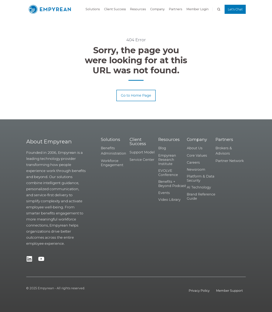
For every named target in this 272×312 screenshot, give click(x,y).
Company (157, 9)
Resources (138, 9)
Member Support (229, 290)
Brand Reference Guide (201, 196)
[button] (219, 9)
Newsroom (196, 169)
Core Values (197, 155)
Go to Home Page (136, 95)
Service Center (142, 160)
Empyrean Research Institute (167, 159)
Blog (162, 148)
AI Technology (199, 187)
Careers (193, 162)
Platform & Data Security (200, 178)
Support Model (142, 152)
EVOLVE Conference (168, 173)
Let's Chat (235, 9)
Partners (175, 9)
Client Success (115, 9)
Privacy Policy (199, 290)
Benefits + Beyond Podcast (172, 184)
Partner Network (230, 161)
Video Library (169, 200)
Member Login (197, 9)
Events (164, 193)
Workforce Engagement (112, 163)
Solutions (93, 9)
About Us (194, 148)
